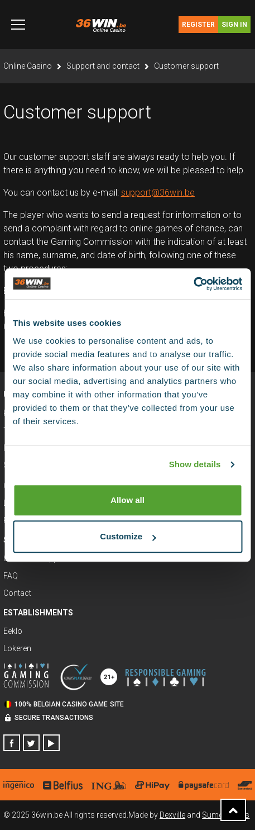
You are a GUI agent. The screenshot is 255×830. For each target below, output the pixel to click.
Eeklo (12, 631)
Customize (128, 536)
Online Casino (27, 65)
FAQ (10, 575)
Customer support (186, 65)
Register (198, 25)
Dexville (172, 814)
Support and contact (102, 65)
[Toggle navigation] (18, 24)
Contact (17, 593)
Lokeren (17, 648)
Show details (195, 464)
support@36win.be (158, 192)
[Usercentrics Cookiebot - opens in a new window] (193, 284)
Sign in (234, 25)
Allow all (127, 500)
